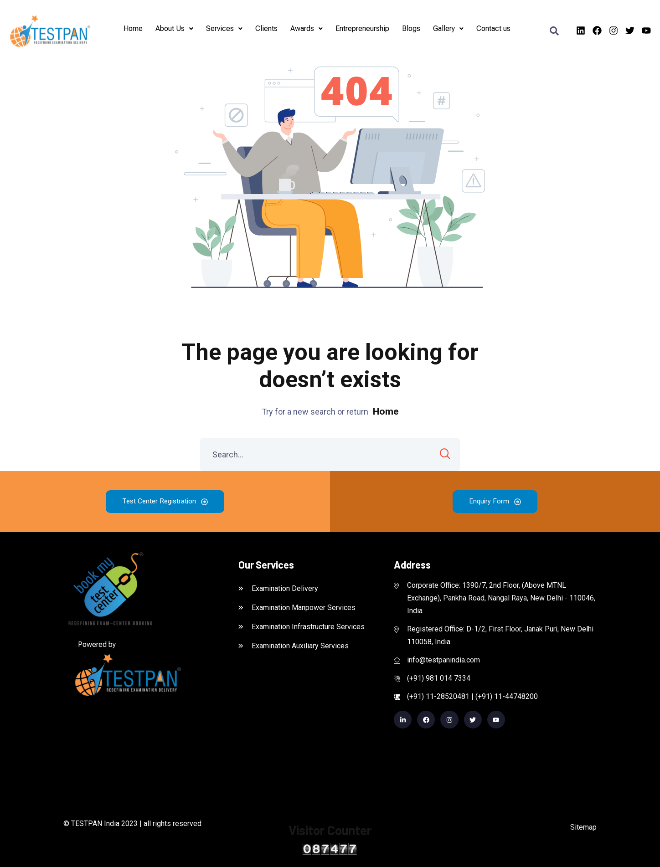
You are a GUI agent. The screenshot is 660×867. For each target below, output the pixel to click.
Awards (306, 28)
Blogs (411, 28)
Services (224, 28)
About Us (174, 28)
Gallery (448, 28)
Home (133, 28)
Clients (266, 28)
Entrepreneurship (362, 28)
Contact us (493, 28)
